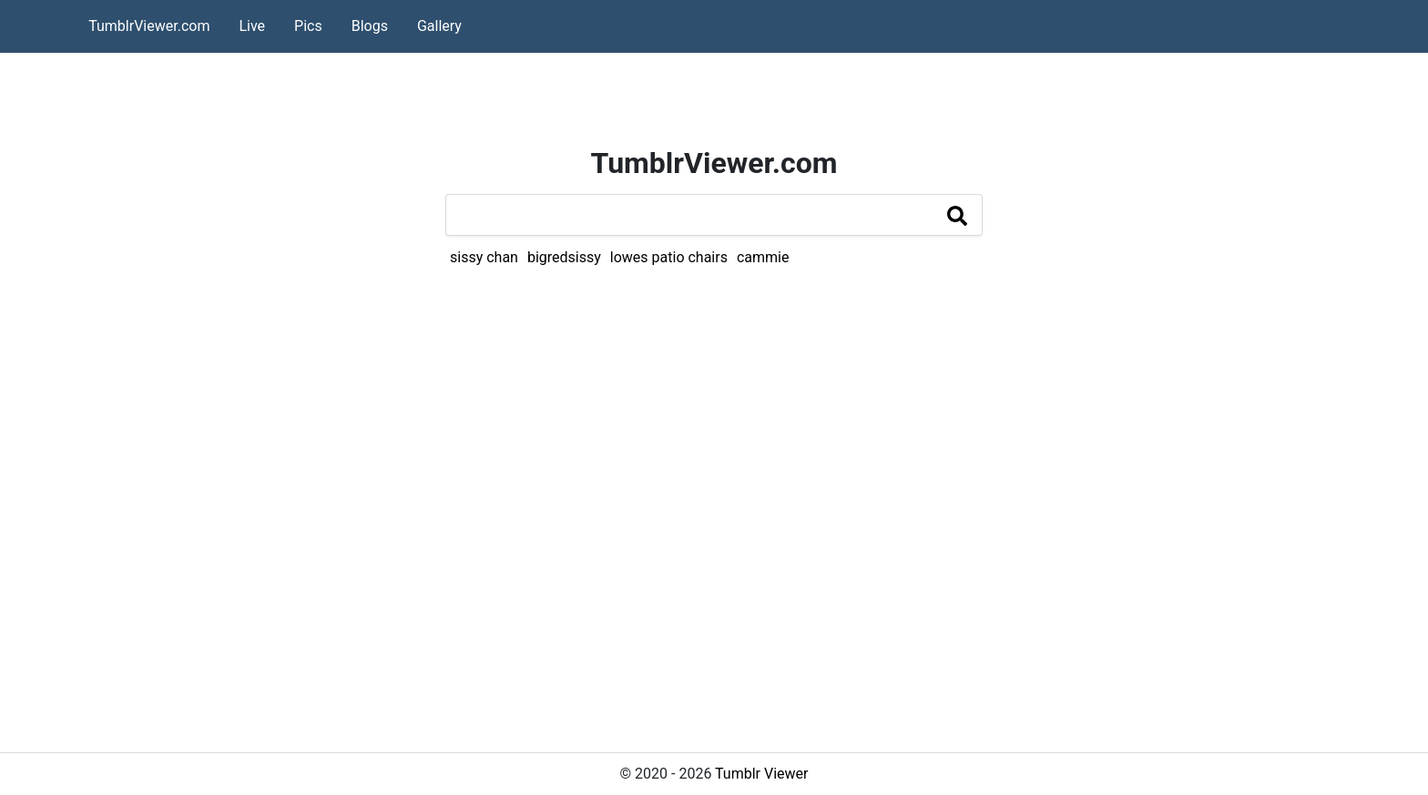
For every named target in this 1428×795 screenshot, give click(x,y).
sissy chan (484, 257)
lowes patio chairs (669, 257)
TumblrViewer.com (148, 26)
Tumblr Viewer (761, 773)
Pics (308, 26)
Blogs (370, 26)
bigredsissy (564, 257)
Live (252, 26)
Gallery (439, 26)
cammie (763, 257)
